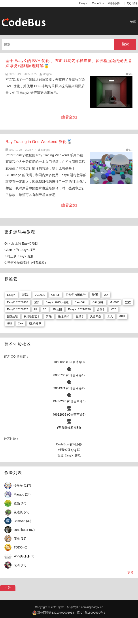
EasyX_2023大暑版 (57, 302)
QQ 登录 (132, 3)
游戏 (24, 294)
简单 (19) (20, 538)
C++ (20, 323)
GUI (9, 323)
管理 (133, 22)
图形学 (80, 316)
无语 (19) (20, 565)
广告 (8, 588)
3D (44, 309)
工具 (110, 316)
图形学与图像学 (76, 294)
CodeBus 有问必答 (69, 444)
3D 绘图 (57, 309)
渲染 (37, 302)
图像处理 (12, 316)
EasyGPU (80, 302)
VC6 (113, 309)
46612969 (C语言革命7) (69, 414)
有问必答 (114, 3)
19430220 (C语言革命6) (69, 401)
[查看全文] (69, 117)
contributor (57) (24, 529)
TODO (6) (20, 547)
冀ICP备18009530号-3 (91, 612)
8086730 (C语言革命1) (69, 375)
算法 (49, 316)
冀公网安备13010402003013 (55, 612)
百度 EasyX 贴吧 (68, 455)
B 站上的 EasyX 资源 (18, 256)
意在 (61, 607)
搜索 (125, 44)
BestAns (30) (23, 521)
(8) (129, 74)
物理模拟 (63, 316)
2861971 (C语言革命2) (69, 388)
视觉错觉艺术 (32, 316)
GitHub (55, 294)
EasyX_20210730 (79, 309)
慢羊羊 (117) (22, 485)
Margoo (47, 74)
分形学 (101, 309)
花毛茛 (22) (21, 512)
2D (106, 294)
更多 (130, 572)
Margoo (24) (22, 494)
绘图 (95, 294)
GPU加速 (98, 302)
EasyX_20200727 (17, 309)
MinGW (114, 302)
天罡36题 (95, 316)
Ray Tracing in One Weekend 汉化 (36, 141)
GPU (122, 316)
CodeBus (98, 3)
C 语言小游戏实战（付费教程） (26, 262)
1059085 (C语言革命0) (69, 362)
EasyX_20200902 (17, 302)
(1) (129, 149)
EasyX (83, 3)
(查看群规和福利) (69, 427)
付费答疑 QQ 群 (69, 450)
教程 (128, 302)
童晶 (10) (20, 503)
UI (35, 309)
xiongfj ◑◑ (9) (24, 556)
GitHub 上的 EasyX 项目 (21, 243)
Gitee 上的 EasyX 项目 (20, 250)
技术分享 (35, 323)
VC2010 (40, 294)
